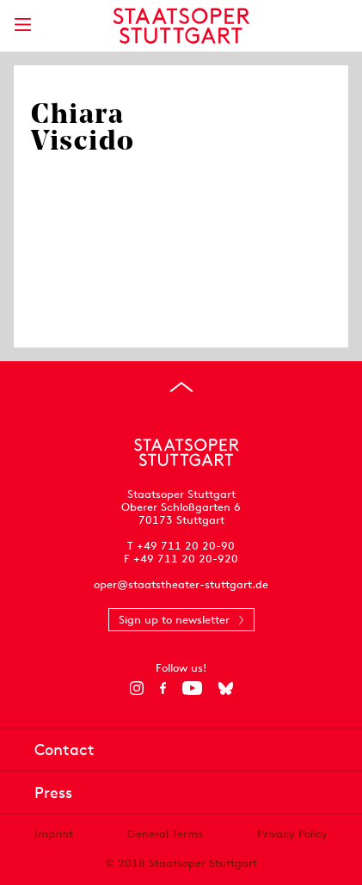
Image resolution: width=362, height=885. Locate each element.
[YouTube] (192, 688)
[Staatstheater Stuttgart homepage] (181, 26)
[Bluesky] (225, 688)
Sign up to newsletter (174, 619)
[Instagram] (136, 688)
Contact (64, 749)
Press (53, 792)
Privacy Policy (292, 834)
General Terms (165, 834)
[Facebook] (163, 688)
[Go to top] (181, 387)
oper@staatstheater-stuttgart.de (181, 584)
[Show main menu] (22, 24)
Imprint (53, 834)
